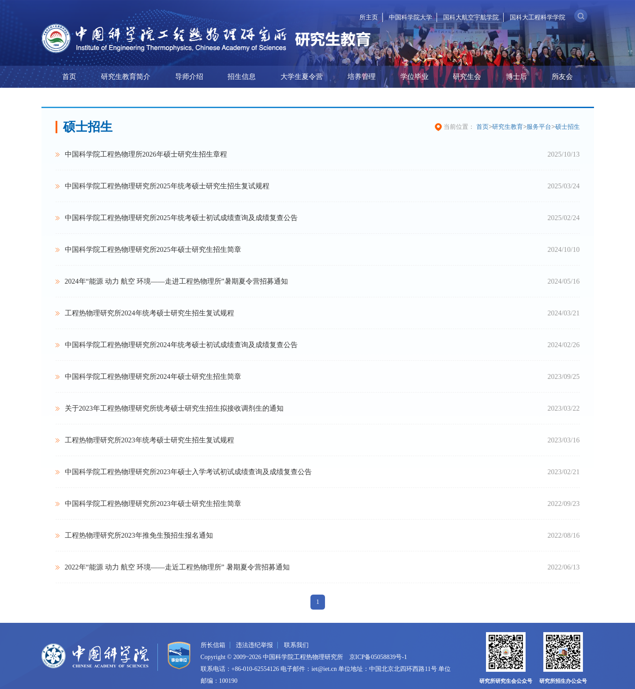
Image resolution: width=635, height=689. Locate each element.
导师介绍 (189, 76)
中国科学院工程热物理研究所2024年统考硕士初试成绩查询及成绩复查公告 (181, 344)
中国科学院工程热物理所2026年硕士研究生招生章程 (146, 154)
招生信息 (242, 76)
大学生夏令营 (301, 76)
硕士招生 (567, 126)
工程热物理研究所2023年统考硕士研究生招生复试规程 (149, 440)
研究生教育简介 (125, 76)
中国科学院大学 (410, 17)
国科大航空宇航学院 (471, 17)
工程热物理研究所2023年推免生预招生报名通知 (139, 535)
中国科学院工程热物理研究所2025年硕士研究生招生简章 (153, 249)
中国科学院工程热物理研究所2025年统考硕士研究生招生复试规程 (167, 186)
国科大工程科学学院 (537, 17)
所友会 (562, 76)
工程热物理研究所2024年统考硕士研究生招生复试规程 (149, 313)
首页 (69, 76)
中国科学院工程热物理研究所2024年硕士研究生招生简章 (153, 376)
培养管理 (361, 76)
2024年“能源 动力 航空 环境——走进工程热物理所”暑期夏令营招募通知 (176, 281)
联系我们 (296, 645)
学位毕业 (414, 76)
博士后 (516, 76)
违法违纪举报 (254, 645)
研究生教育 (507, 126)
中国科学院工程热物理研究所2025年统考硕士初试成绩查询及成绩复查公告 (181, 217)
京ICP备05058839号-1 (378, 657)
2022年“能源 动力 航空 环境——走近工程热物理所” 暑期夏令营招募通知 (177, 567)
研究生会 (467, 76)
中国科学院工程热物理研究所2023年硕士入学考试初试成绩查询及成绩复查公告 (188, 472)
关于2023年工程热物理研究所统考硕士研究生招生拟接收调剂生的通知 (174, 408)
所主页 (368, 17)
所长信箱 (213, 645)
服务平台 (539, 126)
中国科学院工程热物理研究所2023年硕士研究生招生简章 (153, 503)
